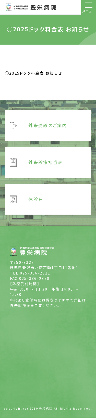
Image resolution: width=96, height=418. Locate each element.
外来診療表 (20, 305)
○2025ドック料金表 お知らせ (33, 73)
